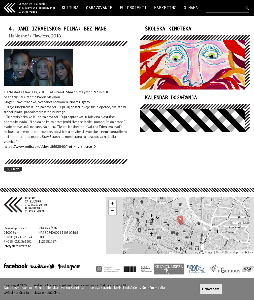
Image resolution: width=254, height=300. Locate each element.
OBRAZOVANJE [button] (99, 7)
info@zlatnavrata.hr (17, 246)
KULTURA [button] (70, 7)
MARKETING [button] (165, 7)
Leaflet (209, 252)
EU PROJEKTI (133, 7)
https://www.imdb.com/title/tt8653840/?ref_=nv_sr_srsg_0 (49, 146)
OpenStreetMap (228, 252)
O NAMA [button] (191, 7)
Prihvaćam (210, 289)
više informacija (152, 287)
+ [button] (112, 204)
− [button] (112, 211)
